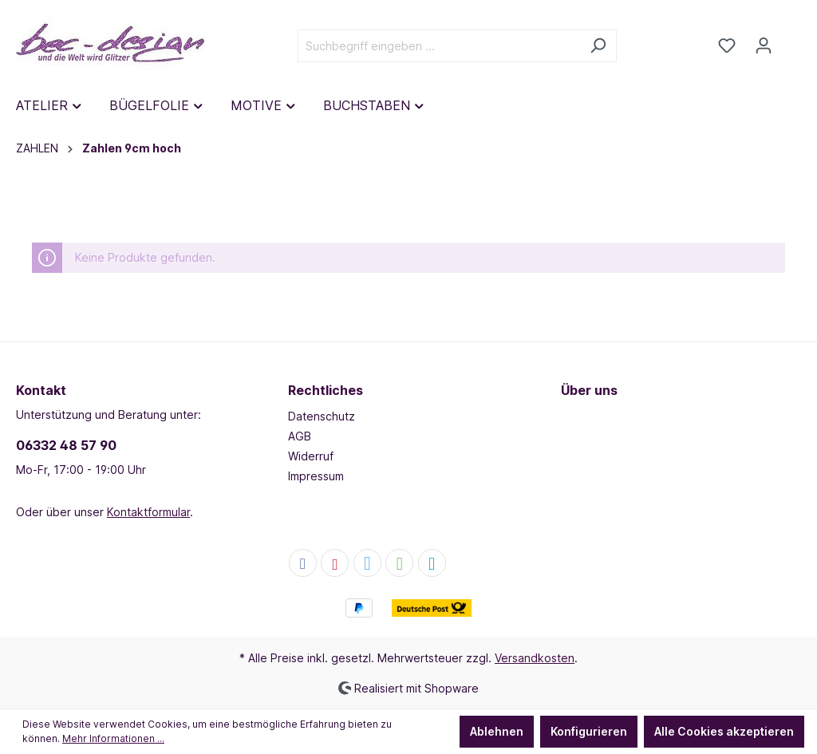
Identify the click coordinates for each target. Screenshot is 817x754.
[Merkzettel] (726, 45)
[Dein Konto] (763, 45)
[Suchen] (598, 46)
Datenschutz (321, 416)
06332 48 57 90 (66, 445)
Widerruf (311, 456)
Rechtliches (325, 390)
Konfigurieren (589, 731)
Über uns (589, 390)
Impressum (316, 476)
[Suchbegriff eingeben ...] (439, 46)
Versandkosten (534, 658)
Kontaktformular (148, 512)
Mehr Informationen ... (113, 738)
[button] (303, 564)
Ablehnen (496, 731)
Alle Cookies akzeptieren (724, 731)
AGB (299, 436)
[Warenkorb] (791, 39)
